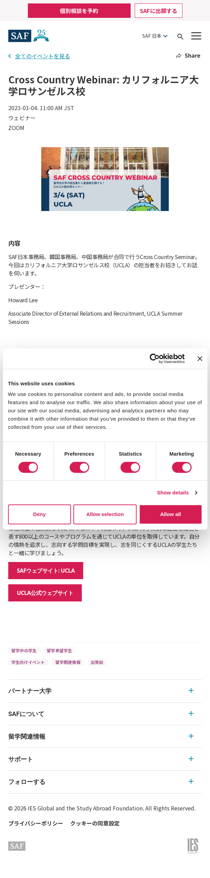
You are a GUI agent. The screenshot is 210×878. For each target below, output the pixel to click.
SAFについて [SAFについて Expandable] (101, 713)
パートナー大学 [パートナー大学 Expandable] (101, 690)
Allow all (170, 514)
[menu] (105, 736)
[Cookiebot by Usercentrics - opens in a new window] (154, 358)
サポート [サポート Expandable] (101, 759)
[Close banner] (199, 358)
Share (188, 55)
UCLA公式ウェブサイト (45, 593)
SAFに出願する (158, 11)
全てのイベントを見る (39, 56)
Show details (173, 492)
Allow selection (105, 514)
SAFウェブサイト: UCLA (46, 570)
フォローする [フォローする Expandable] (101, 781)
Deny (39, 514)
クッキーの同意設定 (95, 823)
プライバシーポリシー (35, 823)
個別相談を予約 (79, 11)
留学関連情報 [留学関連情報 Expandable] (101, 736)
